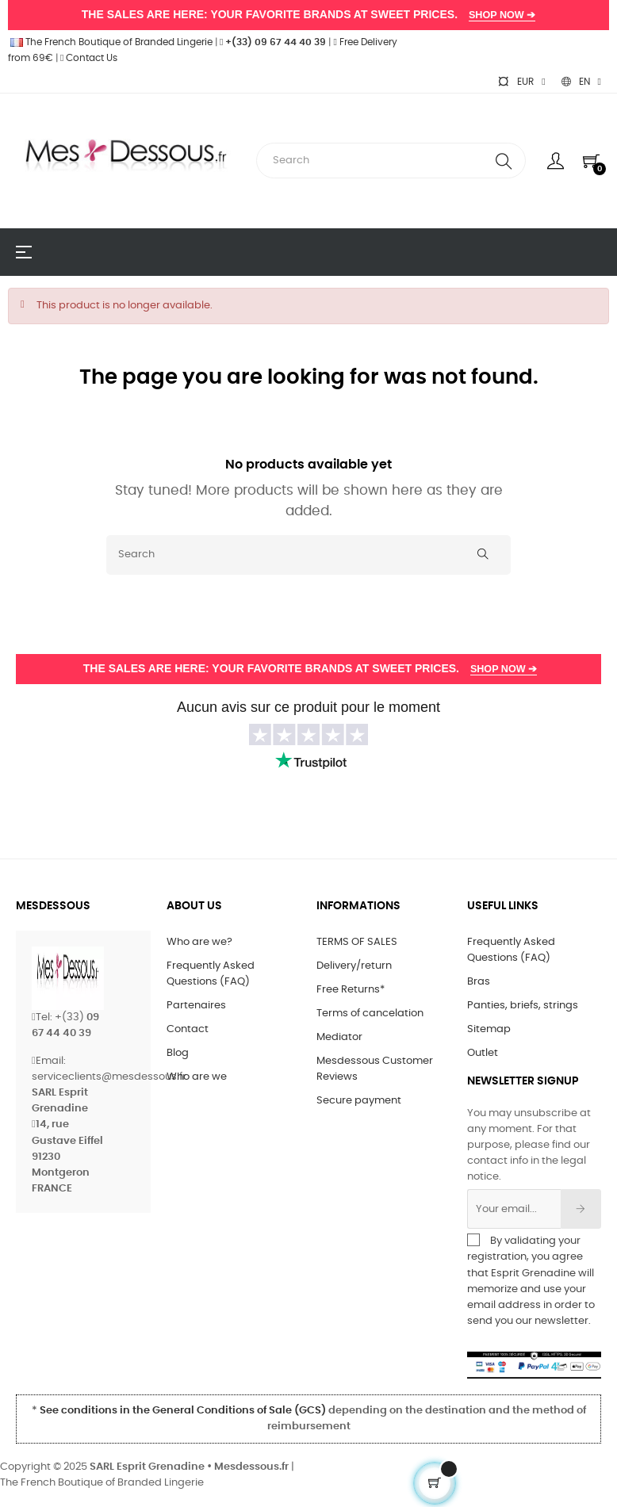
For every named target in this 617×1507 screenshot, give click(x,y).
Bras (478, 982)
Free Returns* (350, 990)
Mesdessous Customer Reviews (374, 1069)
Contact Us (88, 58)
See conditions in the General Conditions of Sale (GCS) (183, 1411)
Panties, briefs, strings (522, 1005)
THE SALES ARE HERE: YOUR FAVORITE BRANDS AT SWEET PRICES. (308, 14)
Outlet (482, 1053)
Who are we (197, 1077)
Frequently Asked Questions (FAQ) (211, 974)
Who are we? (199, 942)
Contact (188, 1029)
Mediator (339, 1037)
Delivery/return (354, 966)
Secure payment (358, 1101)
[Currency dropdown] (521, 82)
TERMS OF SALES (356, 942)
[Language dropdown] (581, 82)
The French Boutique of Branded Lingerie (110, 42)
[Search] (308, 555)
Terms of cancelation (369, 1013)
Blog (178, 1053)
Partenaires (196, 1005)
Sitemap (489, 1029)
